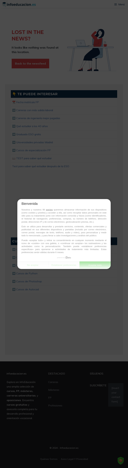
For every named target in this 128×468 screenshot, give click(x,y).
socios (49, 209)
